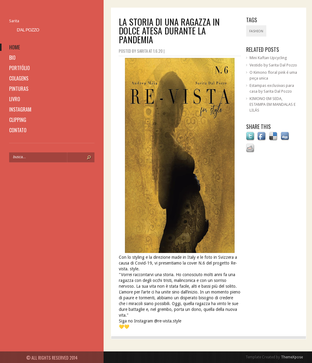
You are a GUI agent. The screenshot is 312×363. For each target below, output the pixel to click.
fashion (256, 31)
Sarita (14, 21)
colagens (18, 78)
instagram (20, 109)
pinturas (18, 88)
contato (18, 130)
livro (14, 99)
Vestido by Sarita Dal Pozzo (273, 65)
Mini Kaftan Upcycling (268, 57)
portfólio (19, 68)
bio (12, 57)
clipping (17, 119)
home (14, 47)
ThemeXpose (292, 357)
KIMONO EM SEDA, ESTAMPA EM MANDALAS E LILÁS (273, 104)
